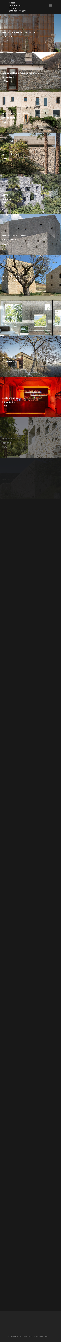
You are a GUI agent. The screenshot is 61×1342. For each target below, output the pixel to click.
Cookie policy (43, 1336)
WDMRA (13, 1336)
